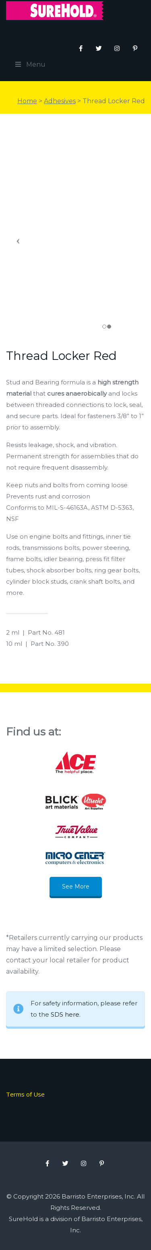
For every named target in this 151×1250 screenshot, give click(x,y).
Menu (30, 64)
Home (27, 101)
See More (75, 886)
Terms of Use (25, 1094)
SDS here (65, 1014)
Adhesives (60, 101)
